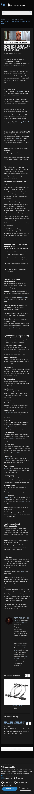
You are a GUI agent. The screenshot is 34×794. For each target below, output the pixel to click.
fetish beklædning (24, 502)
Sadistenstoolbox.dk (21, 622)
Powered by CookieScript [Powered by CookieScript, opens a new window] (8, 792)
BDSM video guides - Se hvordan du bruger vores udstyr (17, 723)
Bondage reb (8, 468)
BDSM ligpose (21, 453)
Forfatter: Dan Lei (21, 618)
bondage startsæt (11, 328)
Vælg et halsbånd (9, 427)
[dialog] (17, 779)
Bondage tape (8, 497)
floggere (21, 646)
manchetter (7, 299)
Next (28, 675)
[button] (17, 785)
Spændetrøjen (13, 439)
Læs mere (7, 736)
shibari (17, 138)
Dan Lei (16, 620)
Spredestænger (8, 413)
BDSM (22, 571)
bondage (19, 91)
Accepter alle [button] (9, 789)
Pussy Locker (17, 706)
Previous (26, 675)
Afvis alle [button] (25, 789)
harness (8, 458)
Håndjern (23, 297)
